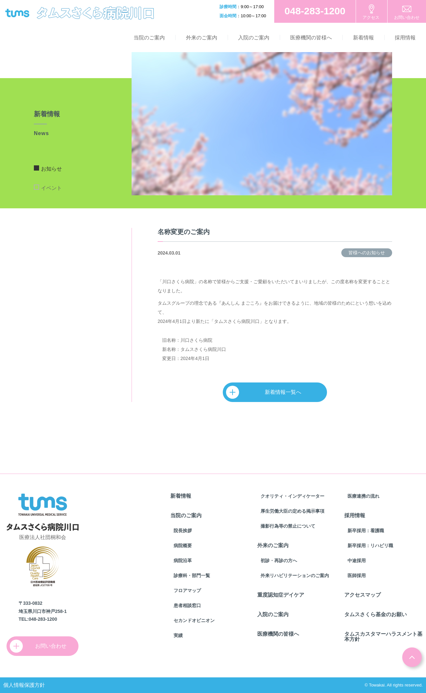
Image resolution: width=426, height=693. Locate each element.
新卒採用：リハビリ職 (370, 545)
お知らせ (51, 169)
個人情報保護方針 (24, 685)
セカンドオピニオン (194, 620)
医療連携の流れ (363, 496)
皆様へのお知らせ (366, 252)
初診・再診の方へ (279, 560)
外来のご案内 (201, 37)
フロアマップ (187, 590)
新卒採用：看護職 (366, 530)
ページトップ (412, 657)
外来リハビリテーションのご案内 (295, 575)
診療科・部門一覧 (192, 575)
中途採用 (357, 560)
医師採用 (357, 575)
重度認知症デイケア (280, 595)
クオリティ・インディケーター (292, 496)
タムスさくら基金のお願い (375, 614)
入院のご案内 (253, 37)
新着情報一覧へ (266, 392)
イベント (51, 188)
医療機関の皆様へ (311, 37)
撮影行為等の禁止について (288, 526)
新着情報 (363, 37)
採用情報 (405, 37)
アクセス (370, 17)
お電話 (315, 11)
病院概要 (183, 545)
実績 (178, 635)
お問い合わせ (406, 17)
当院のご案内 (149, 37)
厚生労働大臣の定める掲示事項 (292, 511)
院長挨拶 (183, 530)
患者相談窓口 (187, 605)
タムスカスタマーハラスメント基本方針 (383, 636)
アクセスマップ (362, 595)
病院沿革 (183, 560)
